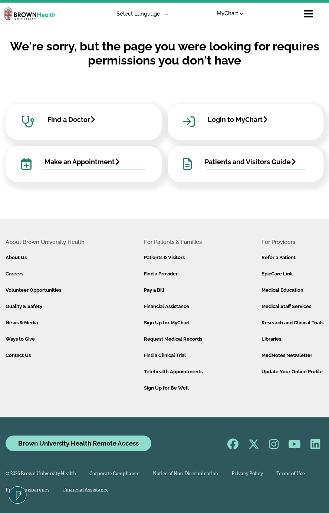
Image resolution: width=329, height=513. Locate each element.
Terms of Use (290, 473)
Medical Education (282, 290)
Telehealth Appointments (173, 371)
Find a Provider (161, 274)
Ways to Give (20, 339)
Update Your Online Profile (292, 371)
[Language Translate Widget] (139, 14)
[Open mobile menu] (308, 14)
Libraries (271, 339)
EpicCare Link (277, 274)
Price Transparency (28, 490)
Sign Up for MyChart (167, 322)
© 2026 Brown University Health (41, 473)
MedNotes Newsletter (286, 355)
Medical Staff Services (286, 306)
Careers (14, 274)
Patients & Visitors (164, 257)
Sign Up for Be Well (166, 388)
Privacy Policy (247, 473)
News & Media (22, 322)
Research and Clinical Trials (292, 322)
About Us (16, 257)
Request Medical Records (173, 339)
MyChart (230, 13)
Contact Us (18, 355)
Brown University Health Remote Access (78, 443)
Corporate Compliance (114, 473)
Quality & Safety (24, 306)
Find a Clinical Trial (165, 355)
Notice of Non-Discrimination (185, 473)
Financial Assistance (166, 306)
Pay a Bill (154, 290)
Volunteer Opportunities (33, 290)
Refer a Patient (278, 257)
